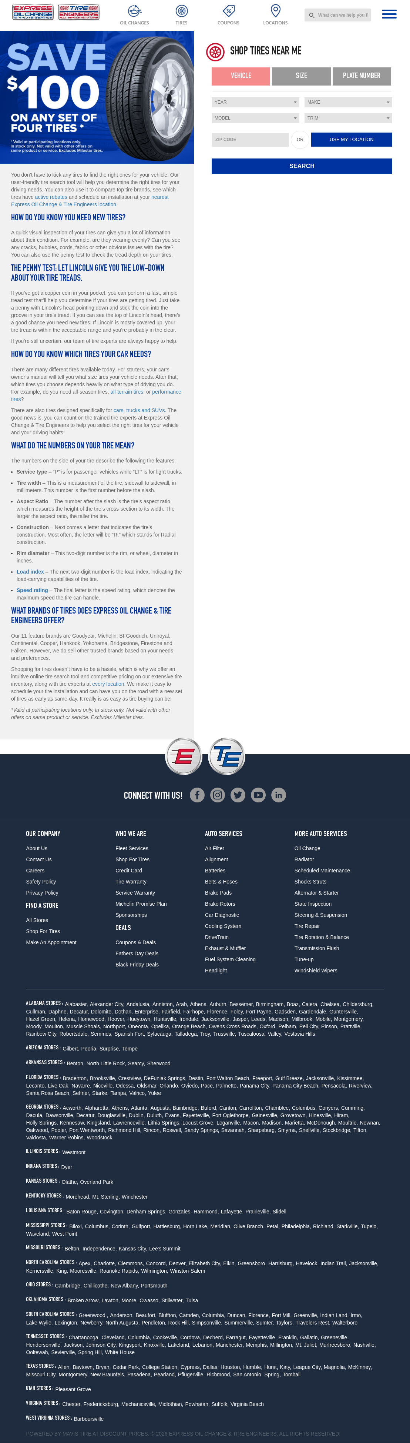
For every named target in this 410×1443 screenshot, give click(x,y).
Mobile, (324, 1019)
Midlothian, (171, 1404)
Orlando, (169, 1086)
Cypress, (191, 1367)
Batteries (215, 871)
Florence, (217, 1012)
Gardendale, (313, 1012)
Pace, (207, 1086)
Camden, (189, 1315)
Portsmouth (154, 1286)
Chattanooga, (84, 1337)
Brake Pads (218, 893)
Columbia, (213, 1315)
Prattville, (351, 1026)
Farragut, (236, 1337)
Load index (30, 572)
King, (62, 1271)
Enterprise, (147, 1012)
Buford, (209, 1108)
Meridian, (221, 1226)
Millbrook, (303, 1019)
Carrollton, (251, 1108)
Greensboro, (252, 1263)
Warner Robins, (67, 1137)
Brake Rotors (220, 904)
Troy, (205, 1034)
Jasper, (241, 1019)
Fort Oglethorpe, (231, 1115)
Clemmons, (131, 1263)
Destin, (196, 1078)
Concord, (156, 1263)
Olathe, (69, 1182)
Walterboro (344, 1323)
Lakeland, (179, 1345)
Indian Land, (334, 1315)
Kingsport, (130, 1345)
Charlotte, (105, 1263)
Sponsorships (131, 915)
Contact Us (38, 859)
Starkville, (347, 1226)
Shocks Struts (310, 882)
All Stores (37, 920)
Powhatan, (197, 1404)
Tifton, (360, 1130)
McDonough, (321, 1123)
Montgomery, (349, 1019)
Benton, (75, 1063)
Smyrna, (287, 1130)
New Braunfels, (107, 1374)
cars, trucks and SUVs (139, 410)
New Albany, (125, 1286)
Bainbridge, (186, 1108)
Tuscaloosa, (252, 1034)
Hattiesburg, (167, 1226)
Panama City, (255, 1086)
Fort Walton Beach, (228, 1078)
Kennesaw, (72, 1123)
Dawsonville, (60, 1115)
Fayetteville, (197, 1115)
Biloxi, (76, 1226)
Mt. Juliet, (306, 1345)
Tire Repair (307, 926)
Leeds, (259, 1019)
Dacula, (34, 1115)
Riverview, (361, 1086)
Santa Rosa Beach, (48, 1093)
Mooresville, (84, 1271)
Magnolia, (335, 1367)
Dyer (66, 1167)
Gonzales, (180, 1212)
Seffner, (81, 1093)
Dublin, (137, 1115)
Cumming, (353, 1108)
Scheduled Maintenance (322, 871)
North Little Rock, (106, 1063)
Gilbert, (71, 1049)
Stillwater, (173, 1300)
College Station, (160, 1367)
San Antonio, (247, 1374)
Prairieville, (257, 1212)
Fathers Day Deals (136, 953)
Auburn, (218, 1004)
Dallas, (211, 1367)
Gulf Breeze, (289, 1078)
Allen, (64, 1367)
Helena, (67, 1019)
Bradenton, (75, 1078)
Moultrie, (348, 1123)
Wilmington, (154, 1271)
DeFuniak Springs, (165, 1078)
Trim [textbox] (313, 118)
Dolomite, (102, 1012)
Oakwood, (37, 1130)
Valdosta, (36, 1137)
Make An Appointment (51, 942)
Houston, (231, 1367)
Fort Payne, (259, 1012)
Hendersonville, (44, 1345)
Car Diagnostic (222, 915)
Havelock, (307, 1263)
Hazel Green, (41, 1019)
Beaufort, (146, 1315)
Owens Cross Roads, (233, 1026)
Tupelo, (369, 1226)
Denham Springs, (147, 1212)
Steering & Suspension (321, 915)
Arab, (182, 1004)
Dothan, (124, 1012)
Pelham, (288, 1026)
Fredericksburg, (102, 1404)
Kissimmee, (350, 1078)
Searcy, (136, 1063)
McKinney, (360, 1367)
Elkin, (229, 1263)
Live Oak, (59, 1086)
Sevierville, (63, 1352)
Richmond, (218, 1374)
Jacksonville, (216, 1019)
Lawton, (111, 1300)
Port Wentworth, (87, 1130)
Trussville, (224, 1034)
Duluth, (155, 1115)
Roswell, (172, 1130)
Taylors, (284, 1323)
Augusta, (161, 1108)
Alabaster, (76, 1004)
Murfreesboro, (335, 1345)
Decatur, (79, 1012)
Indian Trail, (333, 1263)
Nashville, (364, 1345)
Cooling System (223, 926)
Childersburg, (358, 1004)
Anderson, (122, 1315)
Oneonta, (138, 1026)
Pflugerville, (191, 1374)
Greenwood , (93, 1315)
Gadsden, (286, 1012)
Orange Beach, (189, 1026)
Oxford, (268, 1026)
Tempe (130, 1049)
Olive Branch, (249, 1226)
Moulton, (54, 1026)
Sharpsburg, (262, 1130)
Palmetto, (227, 1086)
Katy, (286, 1367)
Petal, (273, 1226)
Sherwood (158, 1063)
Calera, (310, 1004)
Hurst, (271, 1367)
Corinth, (121, 1226)
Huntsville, (166, 1019)
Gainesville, (265, 1115)
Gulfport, (142, 1226)
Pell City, (309, 1026)
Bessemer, (241, 1004)
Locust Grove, (198, 1123)
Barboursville (89, 1419)
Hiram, (341, 1115)
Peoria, (89, 1049)
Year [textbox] (221, 102)
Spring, (273, 1374)
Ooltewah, (37, 1352)
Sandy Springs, (201, 1130)
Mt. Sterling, (106, 1197)
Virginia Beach (247, 1404)
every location (108, 684)
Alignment (216, 859)
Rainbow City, (41, 1034)
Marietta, (295, 1123)
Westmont (73, 1152)
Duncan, (236, 1315)
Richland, (324, 1226)
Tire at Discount (103, 1434)
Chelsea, (330, 1004)
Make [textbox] (314, 102)
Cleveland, (113, 1337)
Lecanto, (36, 1086)
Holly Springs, (42, 1123)
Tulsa (192, 1300)
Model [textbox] (223, 118)
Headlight (216, 970)
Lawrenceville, (129, 1123)
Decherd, (213, 1337)
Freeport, (262, 1078)
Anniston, (163, 1004)
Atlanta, (139, 1108)
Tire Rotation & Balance (322, 937)
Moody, (34, 1026)
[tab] (241, 76)
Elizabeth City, (205, 1263)
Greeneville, (335, 1337)
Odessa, (125, 1086)
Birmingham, (270, 1004)
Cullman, (36, 1012)
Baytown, (83, 1367)
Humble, (252, 1367)
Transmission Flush (317, 948)
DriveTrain (217, 937)
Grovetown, (293, 1115)
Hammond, (206, 1212)
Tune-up (304, 959)
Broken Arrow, (83, 1300)
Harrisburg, (281, 1263)
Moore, (130, 1300)
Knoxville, (155, 1345)
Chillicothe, (96, 1286)
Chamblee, (277, 1108)
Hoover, (116, 1019)
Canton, (228, 1108)
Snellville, (310, 1130)
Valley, (275, 1034)
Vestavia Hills (299, 1034)
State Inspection (313, 904)
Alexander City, (107, 1004)
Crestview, (130, 1078)
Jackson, (74, 1345)
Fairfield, (172, 1012)
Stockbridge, (337, 1130)
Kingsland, (99, 1123)
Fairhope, (194, 1012)
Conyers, (329, 1108)
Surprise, (110, 1049)
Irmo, (356, 1315)
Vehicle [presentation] (241, 76)
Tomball (291, 1374)
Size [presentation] (301, 76)
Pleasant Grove (73, 1389)
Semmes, (101, 1034)
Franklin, (288, 1337)
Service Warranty (135, 893)
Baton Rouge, (82, 1212)
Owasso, (149, 1300)
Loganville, (228, 1123)
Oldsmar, (147, 1086)
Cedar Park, (127, 1367)
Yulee (154, 1093)
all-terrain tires (126, 392)
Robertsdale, (74, 1034)
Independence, (100, 1249)
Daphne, (58, 1012)
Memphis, (257, 1345)
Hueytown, (139, 1019)
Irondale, (189, 1019)
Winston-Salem (187, 1271)
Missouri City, (41, 1374)
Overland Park (96, 1182)
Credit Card (128, 871)
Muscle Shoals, (83, 1026)
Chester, (71, 1404)
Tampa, (118, 1093)
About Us (36, 848)
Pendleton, (154, 1323)
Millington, (281, 1345)
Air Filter (214, 848)
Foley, (237, 1012)
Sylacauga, (160, 1034)
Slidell (279, 1212)
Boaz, (293, 1004)
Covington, (112, 1212)
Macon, (251, 1123)
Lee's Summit (164, 1249)
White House (120, 1352)
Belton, (72, 1249)
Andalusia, (139, 1004)
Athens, (199, 1004)
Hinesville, (320, 1115)
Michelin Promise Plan (141, 904)
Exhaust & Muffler (225, 948)
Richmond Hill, (124, 1130)
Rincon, (152, 1130)
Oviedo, (190, 1086)
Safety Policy (41, 882)
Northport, (114, 1026)
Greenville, (305, 1315)
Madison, (279, 1019)
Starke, (100, 1093)
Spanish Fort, (129, 1034)
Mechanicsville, (139, 1404)
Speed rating (32, 590)
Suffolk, (220, 1404)
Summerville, (239, 1323)
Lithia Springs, (164, 1123)
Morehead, (77, 1197)
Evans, (173, 1115)
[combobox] (338, 15)
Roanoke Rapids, (119, 1271)
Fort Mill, (282, 1315)
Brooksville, (103, 1078)
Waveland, (38, 1234)
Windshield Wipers (316, 970)
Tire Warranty (131, 882)
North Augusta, (122, 1323)
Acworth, (73, 1108)
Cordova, (190, 1337)
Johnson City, (101, 1345)
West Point (64, 1234)
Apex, (85, 1263)
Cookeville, (165, 1337)
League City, (307, 1367)
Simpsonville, (207, 1323)
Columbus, (304, 1108)
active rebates (51, 197)
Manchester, (230, 1345)
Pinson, (330, 1026)
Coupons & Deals (135, 942)
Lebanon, (203, 1345)
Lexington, (67, 1323)
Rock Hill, (179, 1323)
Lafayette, (232, 1212)
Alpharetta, (97, 1108)
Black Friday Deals (137, 965)
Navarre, (81, 1086)
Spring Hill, (90, 1352)
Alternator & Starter (317, 893)
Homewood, (92, 1019)
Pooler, (59, 1130)
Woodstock (99, 1137)
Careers (35, 871)
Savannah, (233, 1130)
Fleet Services (131, 848)
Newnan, (370, 1123)
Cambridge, (68, 1286)
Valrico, (137, 1093)
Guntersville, (343, 1012)
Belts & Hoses (221, 882)
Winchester (135, 1197)
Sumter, (265, 1323)
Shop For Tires (43, 931)
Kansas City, (133, 1249)
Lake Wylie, (39, 1323)
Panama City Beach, (296, 1086)
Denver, (178, 1263)
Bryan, (103, 1367)
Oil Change (307, 848)
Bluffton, (167, 1315)
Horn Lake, (195, 1226)
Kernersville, (40, 1271)
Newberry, (92, 1323)
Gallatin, (309, 1337)
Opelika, (160, 1026)
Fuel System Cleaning (230, 959)
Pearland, (165, 1374)
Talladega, (186, 1034)
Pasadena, (139, 1374)
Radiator (304, 859)
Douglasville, (112, 1115)
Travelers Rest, (313, 1323)
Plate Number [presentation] (361, 76)
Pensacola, (334, 1086)
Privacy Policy (42, 893)
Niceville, (103, 1086)
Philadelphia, (296, 1226)
